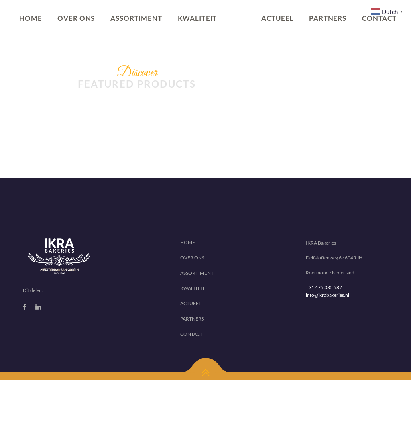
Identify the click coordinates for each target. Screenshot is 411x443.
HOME (30, 18)
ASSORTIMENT (136, 18)
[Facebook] (24, 307)
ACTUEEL (277, 18)
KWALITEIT (197, 18)
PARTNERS (327, 18)
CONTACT (191, 334)
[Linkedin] (38, 307)
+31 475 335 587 (324, 287)
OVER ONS (76, 18)
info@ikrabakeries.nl (327, 295)
